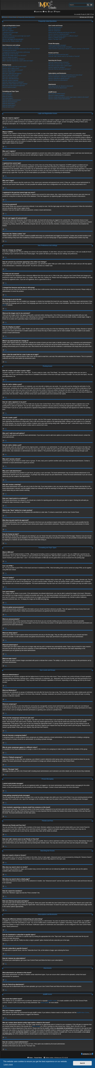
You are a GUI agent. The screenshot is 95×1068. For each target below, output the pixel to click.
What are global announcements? (11, 100)
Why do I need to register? (9, 27)
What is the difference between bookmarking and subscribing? (65, 75)
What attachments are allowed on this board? (60, 86)
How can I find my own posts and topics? (59, 69)
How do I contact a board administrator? (59, 98)
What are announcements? (9, 101)
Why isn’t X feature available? (56, 95)
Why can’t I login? (7, 34)
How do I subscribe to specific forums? (58, 78)
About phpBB (45, 1002)
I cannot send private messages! (57, 45)
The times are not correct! (9, 50)
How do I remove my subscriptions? (58, 80)
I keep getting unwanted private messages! (60, 47)
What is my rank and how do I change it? (13, 59)
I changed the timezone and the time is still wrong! (16, 52)
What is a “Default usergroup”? (56, 37)
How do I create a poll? (8, 71)
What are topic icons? (8, 107)
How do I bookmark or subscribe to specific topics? (62, 76)
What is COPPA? (7, 29)
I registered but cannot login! (10, 32)
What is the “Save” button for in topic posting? (14, 83)
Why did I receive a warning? (10, 80)
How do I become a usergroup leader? (58, 34)
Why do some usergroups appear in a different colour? (63, 36)
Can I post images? (7, 98)
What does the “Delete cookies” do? (12, 41)
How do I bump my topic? (9, 87)
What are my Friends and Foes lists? (58, 54)
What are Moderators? (54, 29)
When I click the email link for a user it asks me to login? (17, 60)
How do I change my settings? (10, 47)
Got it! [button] (82, 1063)
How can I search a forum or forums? (58, 62)
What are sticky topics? (8, 103)
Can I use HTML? (7, 94)
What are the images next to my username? (14, 55)
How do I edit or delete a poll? (10, 75)
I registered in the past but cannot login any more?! (16, 36)
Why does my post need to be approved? (13, 85)
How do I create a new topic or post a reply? (14, 66)
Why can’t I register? (8, 30)
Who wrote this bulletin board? (56, 93)
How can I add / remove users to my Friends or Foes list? (64, 56)
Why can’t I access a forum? (10, 77)
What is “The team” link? (55, 39)
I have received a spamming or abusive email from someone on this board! (68, 48)
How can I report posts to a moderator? (13, 82)
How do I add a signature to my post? (12, 70)
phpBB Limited (52, 1000)
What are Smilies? (7, 96)
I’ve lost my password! (8, 37)
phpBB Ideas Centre (83, 1012)
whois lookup (36, 1026)
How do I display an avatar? (10, 57)
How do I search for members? (56, 67)
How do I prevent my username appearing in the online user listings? (21, 48)
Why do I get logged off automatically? (12, 39)
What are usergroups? (54, 30)
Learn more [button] (8, 1064)
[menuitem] (45, 11)
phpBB (4, 305)
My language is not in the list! (10, 53)
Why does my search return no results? (59, 64)
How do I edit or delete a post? (10, 68)
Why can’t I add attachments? (10, 78)
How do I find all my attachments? (57, 87)
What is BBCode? (7, 93)
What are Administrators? (55, 27)
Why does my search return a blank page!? (60, 65)
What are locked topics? (9, 105)
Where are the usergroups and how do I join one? (62, 32)
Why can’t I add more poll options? (11, 73)
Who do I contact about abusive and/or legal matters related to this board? (68, 97)
